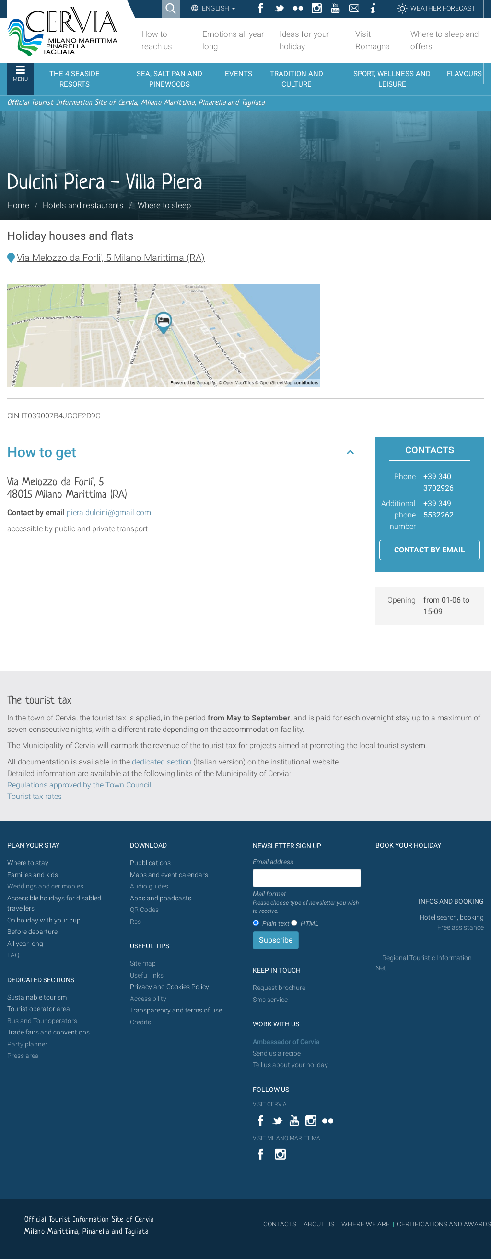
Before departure (32, 932)
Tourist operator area (38, 1009)
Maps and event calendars (169, 875)
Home (18, 205)
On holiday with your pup (44, 920)
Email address (273, 862)
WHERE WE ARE (365, 1224)
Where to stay (27, 863)
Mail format (307, 903)
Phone (405, 476)
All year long (25, 944)
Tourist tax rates (34, 796)
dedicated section (161, 761)
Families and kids (32, 875)
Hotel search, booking (452, 917)
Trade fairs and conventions (48, 1032)
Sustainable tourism (37, 997)
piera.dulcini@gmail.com (109, 512)
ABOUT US (319, 1224)
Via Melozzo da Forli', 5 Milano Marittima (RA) (111, 257)
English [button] (217, 8)
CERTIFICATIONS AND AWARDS (444, 1224)
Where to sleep (164, 205)
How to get (41, 452)
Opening (401, 600)
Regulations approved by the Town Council (79, 784)
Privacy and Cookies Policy (169, 987)
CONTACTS (279, 1224)
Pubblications (150, 863)
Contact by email (429, 549)
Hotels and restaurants (83, 205)
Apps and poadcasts (160, 898)
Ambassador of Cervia (286, 1042)
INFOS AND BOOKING (450, 902)
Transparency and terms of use (176, 1010)
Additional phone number (398, 515)
